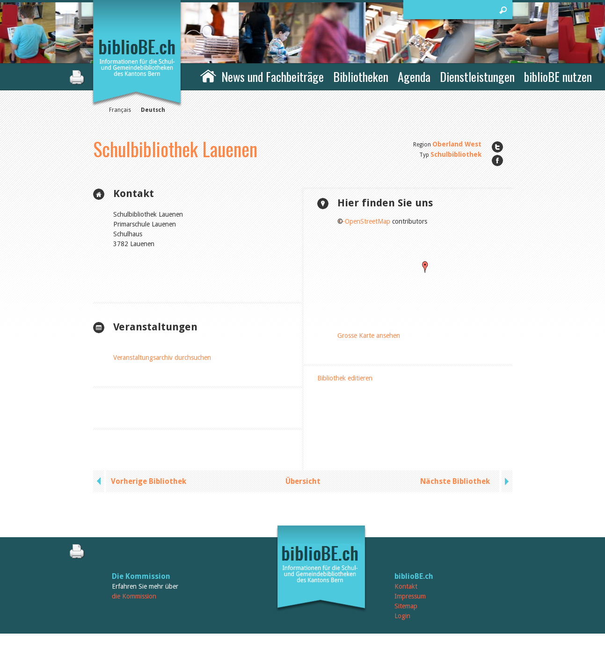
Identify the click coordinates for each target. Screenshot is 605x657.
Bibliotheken (360, 76)
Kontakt (405, 586)
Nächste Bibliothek (455, 481)
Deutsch (153, 110)
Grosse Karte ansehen (368, 335)
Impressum (410, 596)
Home (208, 75)
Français (120, 110)
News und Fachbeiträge (272, 76)
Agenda (414, 76)
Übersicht (303, 481)
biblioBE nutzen (558, 76)
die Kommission (134, 596)
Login (402, 616)
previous (99, 481)
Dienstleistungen (477, 76)
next (505, 481)
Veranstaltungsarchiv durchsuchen (162, 357)
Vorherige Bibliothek (148, 481)
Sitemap (405, 606)
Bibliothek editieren (344, 378)
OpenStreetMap (367, 221)
